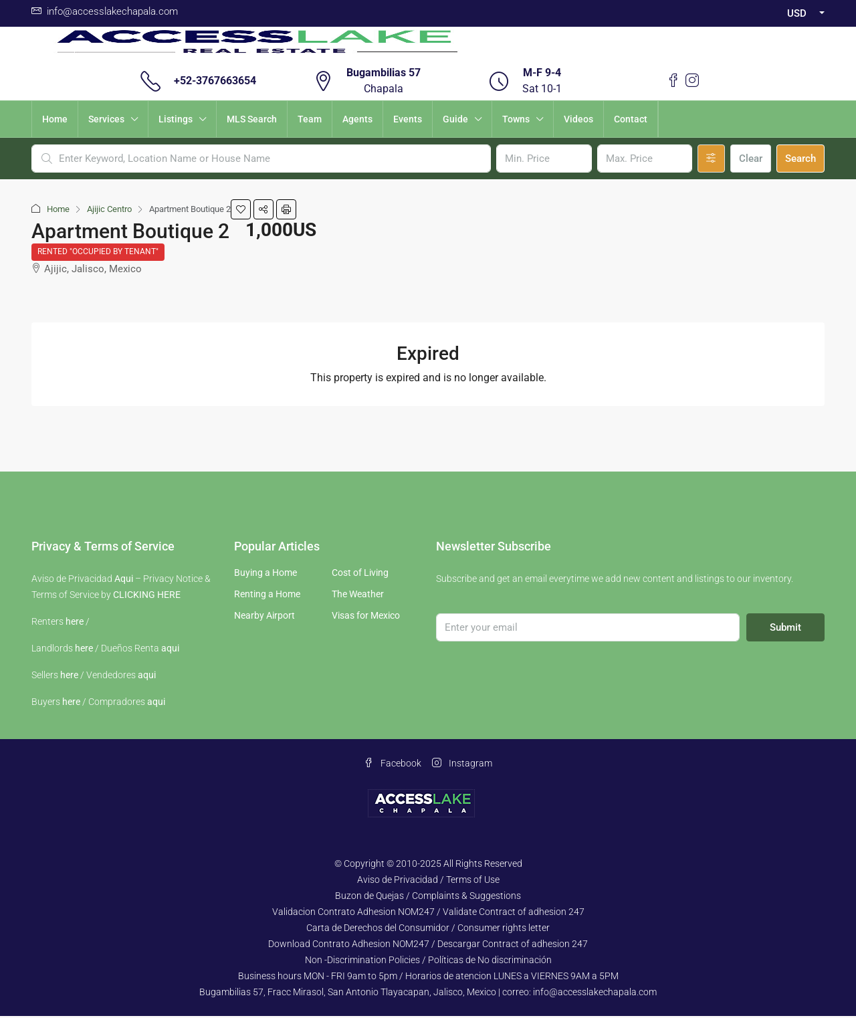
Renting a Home (267, 596)
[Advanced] (711, 158)
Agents (357, 119)
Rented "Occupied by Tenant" (98, 253)
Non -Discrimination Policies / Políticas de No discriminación (428, 961)
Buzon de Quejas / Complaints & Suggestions (428, 897)
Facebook (392, 765)
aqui (170, 650)
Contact (630, 119)
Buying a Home (265, 574)
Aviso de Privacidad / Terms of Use (428, 881)
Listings (175, 119)
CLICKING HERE (147, 596)
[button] (241, 209)
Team (310, 119)
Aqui (123, 580)
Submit (785, 629)
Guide (455, 119)
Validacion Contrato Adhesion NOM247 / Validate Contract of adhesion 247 (428, 913)
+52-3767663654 (215, 80)
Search (800, 158)
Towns (516, 119)
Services (106, 119)
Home (55, 119)
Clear (750, 158)
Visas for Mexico (366, 617)
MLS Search (252, 119)
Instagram (462, 765)
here (75, 623)
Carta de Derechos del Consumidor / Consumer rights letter (428, 929)
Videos (578, 119)
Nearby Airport (264, 617)
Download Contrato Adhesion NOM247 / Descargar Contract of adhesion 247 (428, 945)
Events (407, 119)
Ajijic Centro (109, 209)
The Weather (358, 596)
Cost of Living (360, 574)
